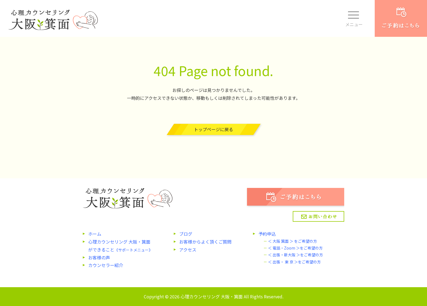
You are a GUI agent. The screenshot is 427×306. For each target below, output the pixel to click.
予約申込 (267, 233)
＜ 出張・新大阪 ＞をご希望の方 (295, 254)
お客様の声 (99, 257)
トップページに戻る (213, 129)
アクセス (187, 249)
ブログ (185, 233)
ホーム (94, 233)
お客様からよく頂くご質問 (205, 241)
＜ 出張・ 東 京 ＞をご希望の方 (294, 262)
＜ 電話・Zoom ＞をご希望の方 (295, 248)
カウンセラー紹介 (105, 265)
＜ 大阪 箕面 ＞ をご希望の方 (292, 241)
